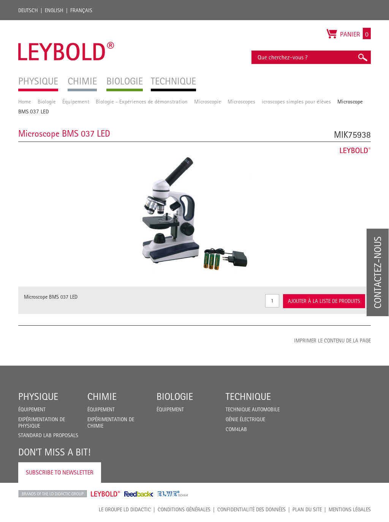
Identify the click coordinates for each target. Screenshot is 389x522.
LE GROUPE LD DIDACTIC (125, 509)
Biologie (47, 101)
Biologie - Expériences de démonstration (142, 101)
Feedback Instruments (138, 494)
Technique (248, 396)
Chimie (102, 396)
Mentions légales (350, 509)
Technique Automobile (253, 409)
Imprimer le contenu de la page (332, 340)
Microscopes (241, 101)
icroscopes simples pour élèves (296, 101)
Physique (38, 396)
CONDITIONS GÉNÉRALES (184, 509)
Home (24, 101)
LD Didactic (52, 494)
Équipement (75, 101)
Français (81, 10)
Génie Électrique (245, 419)
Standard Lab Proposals (48, 435)
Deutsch (28, 10)
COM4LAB (236, 429)
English (54, 10)
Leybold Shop (105, 494)
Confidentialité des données (251, 509)
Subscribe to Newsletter (59, 472)
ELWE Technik (172, 494)
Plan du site (307, 509)
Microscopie (207, 101)
